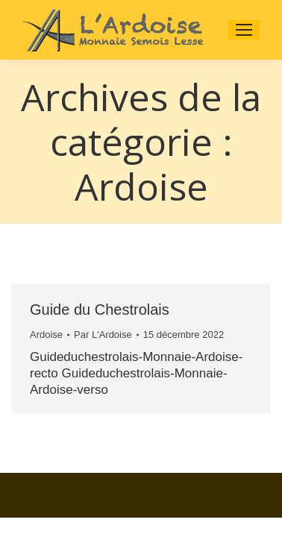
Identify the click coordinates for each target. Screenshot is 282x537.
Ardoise (46, 334)
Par (103, 334)
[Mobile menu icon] (244, 30)
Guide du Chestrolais (99, 309)
